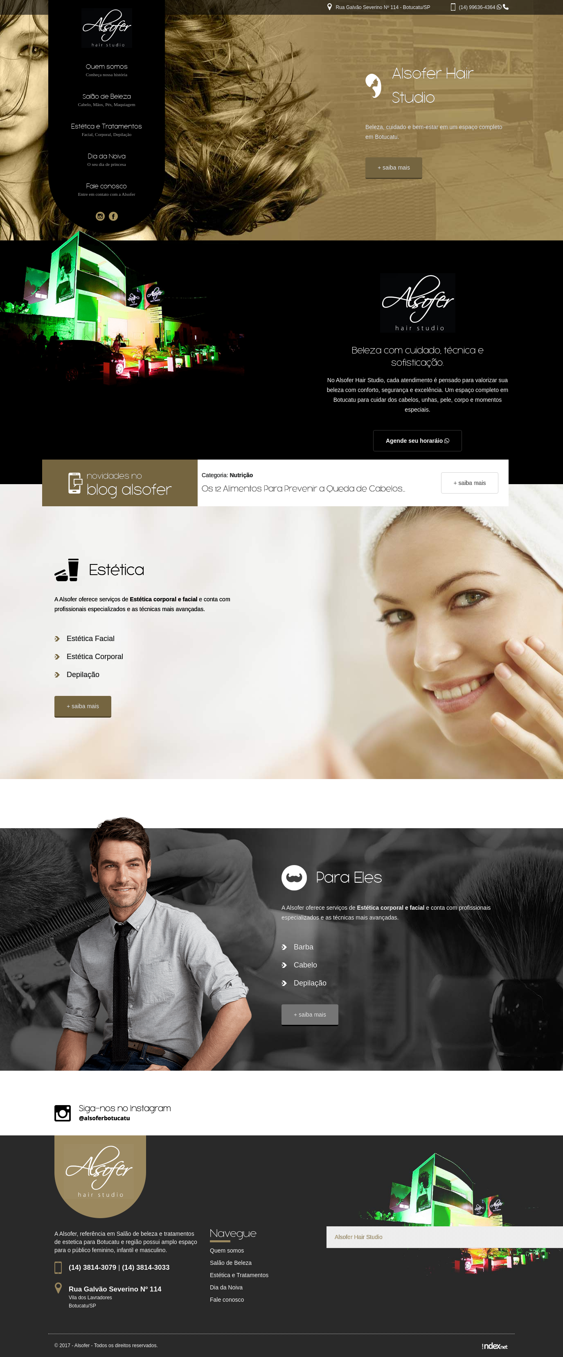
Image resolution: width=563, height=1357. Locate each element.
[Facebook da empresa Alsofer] (113, 216)
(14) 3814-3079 (92, 1267)
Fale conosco (227, 1299)
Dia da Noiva (226, 1287)
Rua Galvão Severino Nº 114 (115, 1289)
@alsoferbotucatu (104, 1118)
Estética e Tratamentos (239, 1275)
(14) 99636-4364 (481, 7)
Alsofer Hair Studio (359, 1237)
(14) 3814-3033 (145, 1267)
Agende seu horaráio (417, 440)
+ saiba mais (394, 167)
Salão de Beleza (231, 1263)
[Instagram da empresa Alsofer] (100, 216)
